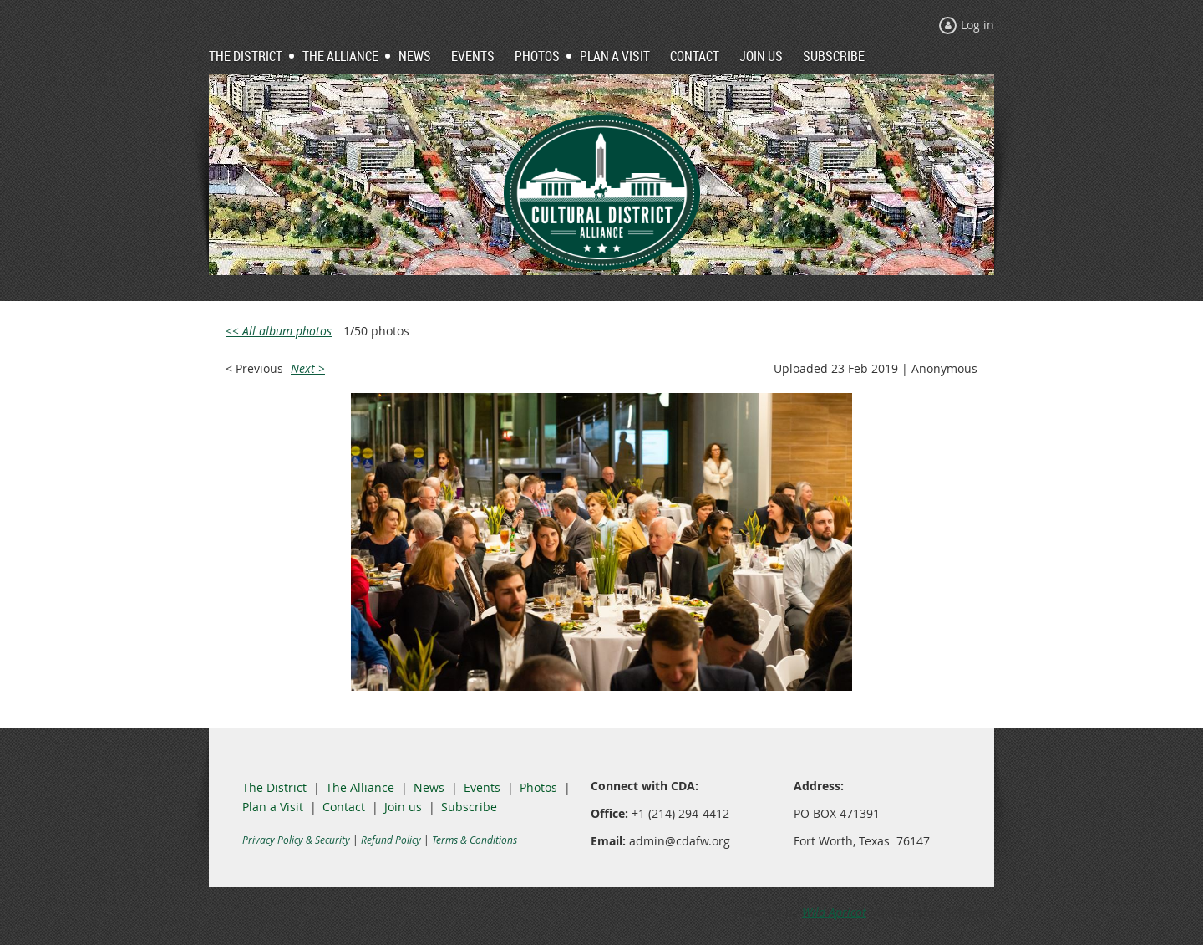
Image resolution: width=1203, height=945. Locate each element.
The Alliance (360, 787)
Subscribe (469, 807)
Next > (308, 368)
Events (482, 787)
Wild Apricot (834, 912)
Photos (538, 787)
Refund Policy (391, 839)
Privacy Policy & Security (296, 839)
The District (274, 787)
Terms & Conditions (474, 839)
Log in (977, 25)
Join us (403, 807)
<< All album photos (279, 331)
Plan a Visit (272, 807)
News (429, 787)
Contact (343, 807)
